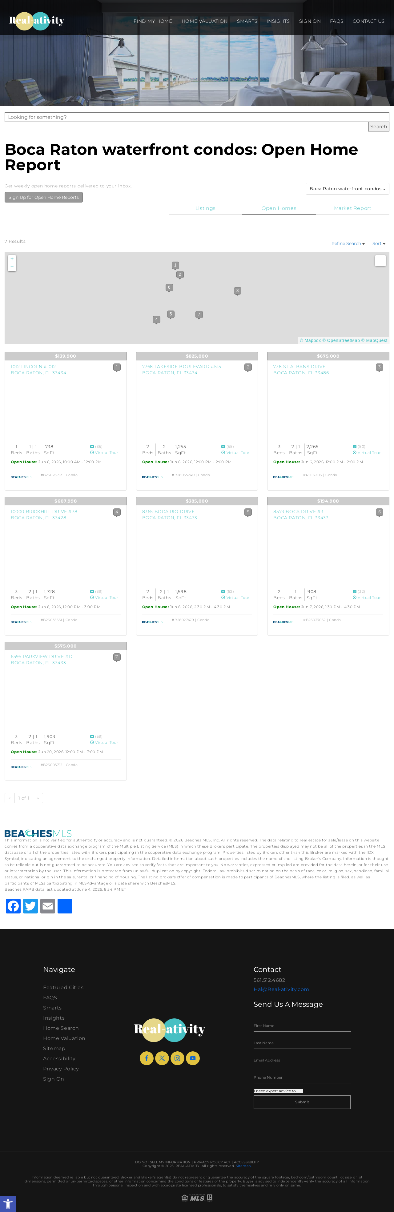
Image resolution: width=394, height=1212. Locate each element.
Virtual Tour (104, 452)
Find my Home (153, 21)
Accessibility (59, 1059)
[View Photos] (92, 446)
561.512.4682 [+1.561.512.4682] (269, 980)
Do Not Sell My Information (163, 1162)
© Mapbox (310, 340)
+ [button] (12, 259)
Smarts (247, 21)
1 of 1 (24, 798)
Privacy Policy (61, 1069)
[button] (8, 1204)
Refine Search (348, 243)
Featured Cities (63, 987)
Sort (378, 243)
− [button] (12, 267)
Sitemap (54, 1048)
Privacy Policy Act (212, 1162)
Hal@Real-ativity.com (281, 989)
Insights (278, 21)
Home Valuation (205, 21)
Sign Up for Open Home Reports (44, 197)
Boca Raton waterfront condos (347, 188)
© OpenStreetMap (341, 340)
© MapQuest (374, 340)
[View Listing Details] (66, 406)
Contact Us (369, 21)
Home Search (61, 1028)
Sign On (310, 21)
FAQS (337, 21)
